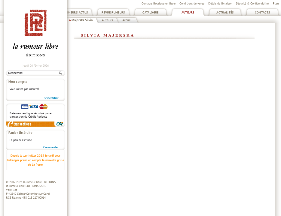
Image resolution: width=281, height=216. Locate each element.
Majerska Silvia (82, 20)
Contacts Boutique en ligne (159, 3)
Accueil (127, 20)
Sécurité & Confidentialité (252, 3)
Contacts (262, 12)
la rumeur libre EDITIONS (39, 182)
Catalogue (150, 12)
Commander (51, 147)
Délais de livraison (220, 3)
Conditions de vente (191, 3)
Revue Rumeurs (113, 12)
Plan (276, 3)
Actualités (225, 12)
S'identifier (51, 98)
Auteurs (188, 12)
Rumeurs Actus (76, 12)
